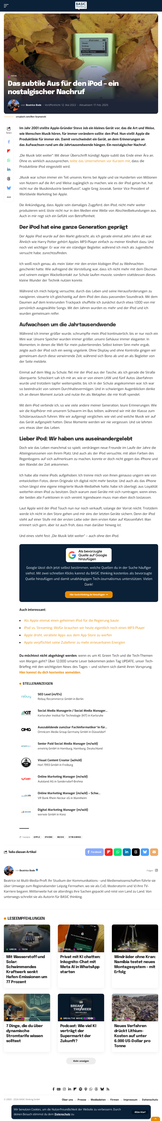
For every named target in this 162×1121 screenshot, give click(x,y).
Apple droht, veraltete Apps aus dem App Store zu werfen (68, 635)
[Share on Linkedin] (8, 169)
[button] (140, 1112)
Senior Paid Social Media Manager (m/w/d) (68, 744)
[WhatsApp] (90, 1089)
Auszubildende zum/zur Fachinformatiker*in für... (72, 727)
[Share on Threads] (8, 178)
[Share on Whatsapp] (8, 160)
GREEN (12, 950)
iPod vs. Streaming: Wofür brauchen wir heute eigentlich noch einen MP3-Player (84, 628)
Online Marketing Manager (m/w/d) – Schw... (69, 793)
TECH (14, 76)
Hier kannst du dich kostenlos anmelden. (50, 672)
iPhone (49, 837)
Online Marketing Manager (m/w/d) (63, 777)
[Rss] (108, 1089)
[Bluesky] (102, 1089)
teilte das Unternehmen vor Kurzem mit (100, 161)
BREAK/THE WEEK (72, 1019)
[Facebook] (53, 1089)
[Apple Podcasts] (85, 1089)
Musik (60, 837)
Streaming (75, 837)
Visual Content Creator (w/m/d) (60, 760)
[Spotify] (80, 1089)
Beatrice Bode (33, 105)
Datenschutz (63, 1114)
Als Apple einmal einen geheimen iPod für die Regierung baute (71, 620)
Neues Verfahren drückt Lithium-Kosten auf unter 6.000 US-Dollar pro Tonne (132, 1036)
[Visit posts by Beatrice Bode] (13, 105)
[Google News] (59, 1089)
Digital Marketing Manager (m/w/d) (63, 810)
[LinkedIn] (69, 1089)
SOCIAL (67, 950)
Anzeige (14, 1019)
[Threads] (96, 1089)
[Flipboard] (75, 1089)
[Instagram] (156, 871)
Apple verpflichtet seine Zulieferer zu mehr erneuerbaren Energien (74, 642)
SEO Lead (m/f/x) (50, 694)
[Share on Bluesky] (8, 188)
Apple (37, 837)
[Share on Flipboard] (8, 151)
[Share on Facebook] (8, 141)
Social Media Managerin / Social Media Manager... (73, 711)
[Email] (154, 852)
